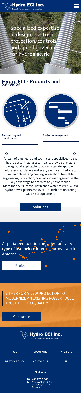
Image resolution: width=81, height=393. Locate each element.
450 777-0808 (40, 379)
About (15, 351)
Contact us (21, 317)
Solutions (40, 207)
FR (66, 361)
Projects (21, 266)
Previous (7, 151)
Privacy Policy (14, 361)
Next (74, 151)
